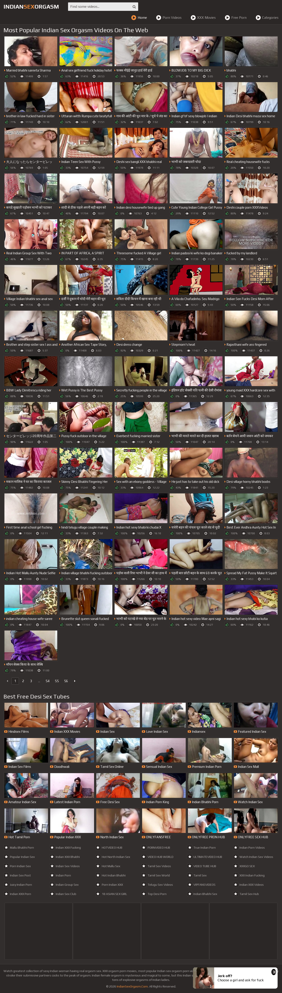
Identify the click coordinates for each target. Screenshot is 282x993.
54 (48, 681)
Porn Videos (169, 17)
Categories (267, 17)
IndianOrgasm (31, 6)
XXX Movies (203, 17)
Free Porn (236, 17)
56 (66, 681)
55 (57, 681)
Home (139, 17)
